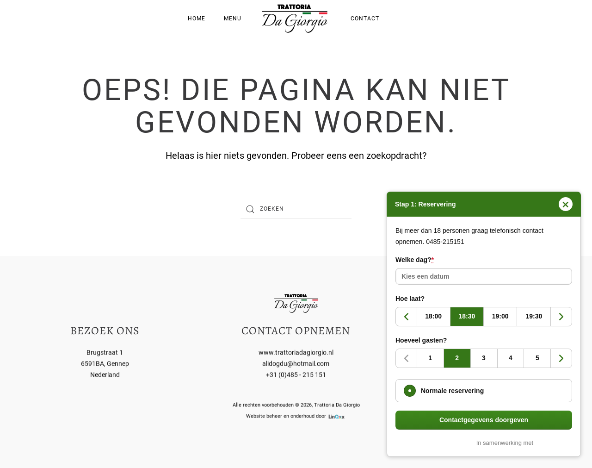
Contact (365, 18)
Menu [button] (232, 18)
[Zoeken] (296, 209)
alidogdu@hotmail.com (295, 363)
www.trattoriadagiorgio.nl (296, 352)
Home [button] (196, 18)
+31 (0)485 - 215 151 (296, 374)
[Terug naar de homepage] (296, 18)
